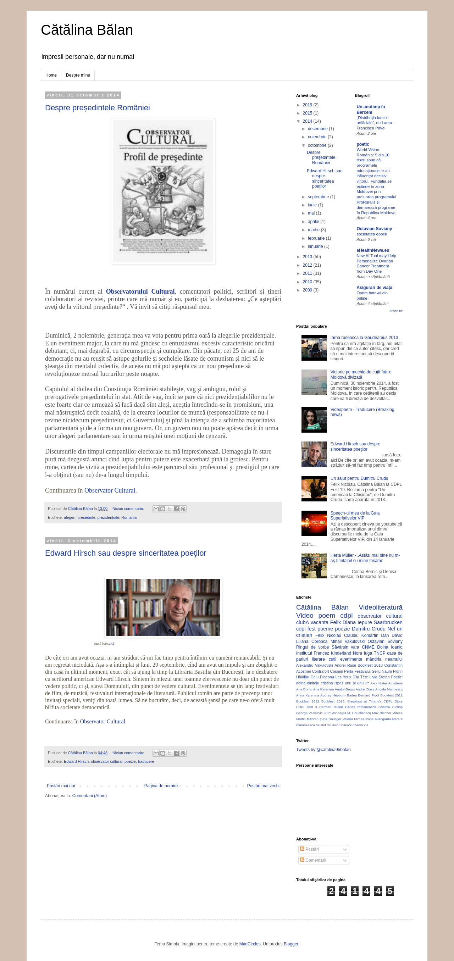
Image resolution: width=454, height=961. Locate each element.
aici (111, 643)
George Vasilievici (309, 713)
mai (312, 213)
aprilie (314, 221)
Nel (391, 629)
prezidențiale (108, 517)
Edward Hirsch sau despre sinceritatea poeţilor (125, 553)
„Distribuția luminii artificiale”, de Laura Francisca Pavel (374, 123)
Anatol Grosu (345, 689)
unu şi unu (354, 683)
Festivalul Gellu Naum (373, 671)
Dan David (392, 635)
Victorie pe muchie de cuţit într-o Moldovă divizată (361, 374)
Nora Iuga (362, 653)
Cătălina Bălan (87, 30)
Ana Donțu (304, 689)
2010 (308, 281)
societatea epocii (372, 234)
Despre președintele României (97, 107)
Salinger (335, 719)
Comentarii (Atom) (89, 795)
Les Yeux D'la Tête (352, 677)
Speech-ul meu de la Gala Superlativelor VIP (355, 516)
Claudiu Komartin (361, 635)
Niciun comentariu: (128, 508)
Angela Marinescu (389, 689)
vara (355, 647)
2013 (308, 256)
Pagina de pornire (161, 785)
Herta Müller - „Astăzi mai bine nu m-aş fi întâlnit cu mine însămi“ (365, 558)
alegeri (69, 517)
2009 (308, 290)
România (129, 517)
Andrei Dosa (365, 689)
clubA (302, 622)
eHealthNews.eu (373, 250)
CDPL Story (393, 701)
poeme (325, 629)
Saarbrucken (388, 622)
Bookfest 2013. (333, 701)
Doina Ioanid (390, 647)
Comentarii (313, 860)
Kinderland (341, 653)
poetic (363, 144)
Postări (309, 849)
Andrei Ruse (345, 665)
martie (314, 229)
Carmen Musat (331, 707)
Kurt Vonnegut (335, 713)
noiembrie (318, 136)
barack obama (352, 725)
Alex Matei (378, 683)
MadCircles (250, 943)
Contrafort (320, 671)
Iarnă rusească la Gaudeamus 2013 (364, 337)
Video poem (315, 615)
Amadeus (395, 683)
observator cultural (106, 761)
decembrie (318, 128)
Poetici (397, 677)
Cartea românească (360, 707)
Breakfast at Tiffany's (365, 701)
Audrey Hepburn (332, 695)
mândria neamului (384, 659)
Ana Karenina (323, 689)
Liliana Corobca (311, 641)
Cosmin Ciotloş (390, 707)
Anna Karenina (307, 695)
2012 (308, 265)
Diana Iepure (357, 622)
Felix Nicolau (328, 635)
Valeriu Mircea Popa (358, 719)
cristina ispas (332, 683)
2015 (308, 113)
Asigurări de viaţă (375, 287)
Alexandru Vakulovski (314, 665)
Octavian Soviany (374, 228)
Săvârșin (340, 647)
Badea (352, 695)
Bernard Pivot (368, 695)
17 (367, 683)
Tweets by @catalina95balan (323, 749)
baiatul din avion (328, 725)
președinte (86, 517)
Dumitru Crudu (369, 629)
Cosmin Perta (341, 671)
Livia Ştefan (379, 677)
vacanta (319, 622)
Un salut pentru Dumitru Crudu (359, 478)
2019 (308, 104)
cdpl (346, 615)
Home (51, 75)
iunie (313, 204)
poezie (130, 761)
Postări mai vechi (263, 785)
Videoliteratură (381, 607)
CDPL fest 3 (306, 707)
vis (366, 725)
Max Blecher (381, 713)
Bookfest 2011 (392, 695)
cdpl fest (306, 629)
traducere (146, 761)
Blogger (291, 943)
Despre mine (78, 75)
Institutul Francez (312, 653)
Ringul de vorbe (312, 647)
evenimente (351, 659)
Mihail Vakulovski (348, 641)
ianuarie (316, 246)
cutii (332, 659)
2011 (308, 273)
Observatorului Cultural (140, 291)
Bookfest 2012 (307, 701)
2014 (308, 121)
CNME (368, 647)
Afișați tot (396, 311)
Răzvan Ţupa (317, 719)
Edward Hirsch (76, 761)
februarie (317, 238)
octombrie (318, 145)
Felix (335, 622)
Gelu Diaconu (322, 677)
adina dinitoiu (307, 683)
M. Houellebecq (359, 713)
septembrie (319, 196)
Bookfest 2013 (370, 665)
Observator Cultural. (110, 490)
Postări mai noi (61, 785)
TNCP (380, 653)
